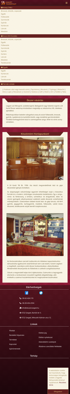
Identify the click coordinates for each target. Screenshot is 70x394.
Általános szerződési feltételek (50, 346)
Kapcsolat (13, 344)
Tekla (64, 92)
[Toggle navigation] (66, 2)
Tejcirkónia (35, 89)
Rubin (47, 92)
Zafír (41, 92)
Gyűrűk (4, 23)
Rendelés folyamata (16, 335)
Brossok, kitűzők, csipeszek (11, 11)
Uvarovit (27, 92)
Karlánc (4, 54)
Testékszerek (6, 63)
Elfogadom (58, 391)
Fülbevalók (5, 17)
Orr (52, 92)
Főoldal (12, 330)
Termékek (13, 340)
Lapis (10, 92)
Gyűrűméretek (14, 349)
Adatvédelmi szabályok (47, 342)
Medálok (4, 31)
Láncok (3, 28)
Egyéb (3, 14)
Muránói (44, 89)
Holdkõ (58, 92)
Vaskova (34, 92)
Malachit (61, 89)
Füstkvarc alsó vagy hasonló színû (16, 89)
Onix (4, 92)
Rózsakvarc (17, 92)
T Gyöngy (52, 89)
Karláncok (4, 25)
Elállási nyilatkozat (46, 337)
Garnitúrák (5, 20)
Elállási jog (43, 333)
